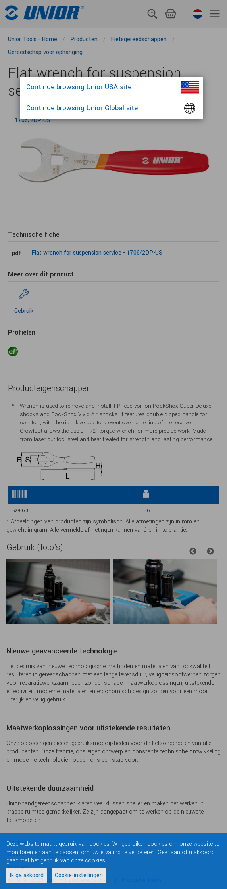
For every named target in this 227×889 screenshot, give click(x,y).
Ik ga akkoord (27, 875)
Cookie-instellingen (79, 875)
